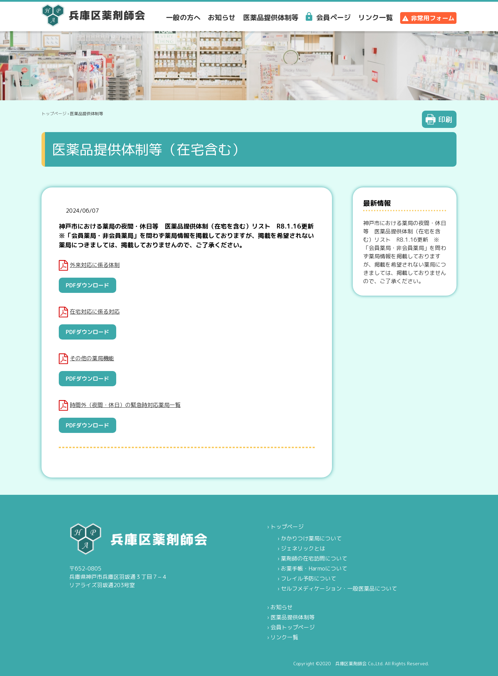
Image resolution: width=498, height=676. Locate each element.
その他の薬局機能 (86, 358)
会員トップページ (292, 627)
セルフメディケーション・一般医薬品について (339, 588)
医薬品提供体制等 (270, 17)
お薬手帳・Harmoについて (314, 568)
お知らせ (222, 17)
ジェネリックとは (303, 548)
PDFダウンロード (87, 285)
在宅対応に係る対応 (89, 312)
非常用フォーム (432, 18)
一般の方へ (183, 17)
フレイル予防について (308, 578)
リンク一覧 (375, 17)
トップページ (54, 114)
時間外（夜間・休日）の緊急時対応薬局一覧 (120, 405)
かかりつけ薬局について (311, 538)
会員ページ (333, 17)
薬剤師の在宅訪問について (314, 558)
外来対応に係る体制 (89, 265)
